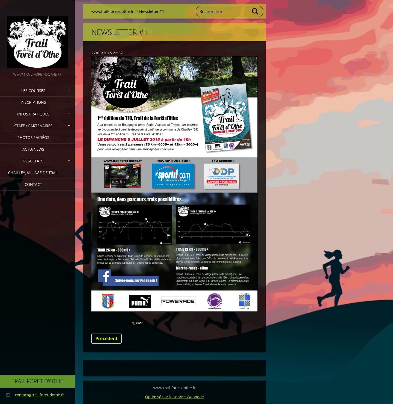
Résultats (33, 161)
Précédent (106, 338)
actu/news (33, 149)
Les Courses (33, 90)
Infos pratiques (33, 114)
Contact (33, 184)
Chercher (255, 11)
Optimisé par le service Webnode (174, 396)
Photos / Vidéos (33, 137)
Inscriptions (33, 102)
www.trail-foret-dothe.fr (112, 11)
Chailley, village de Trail (33, 172)
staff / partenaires (33, 125)
